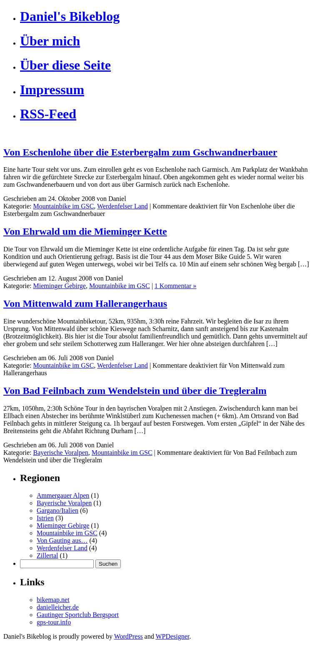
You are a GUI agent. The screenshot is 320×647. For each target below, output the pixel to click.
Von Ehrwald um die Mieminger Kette (85, 231)
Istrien (45, 518)
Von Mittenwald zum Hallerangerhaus (85, 303)
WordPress (128, 636)
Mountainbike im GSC (63, 206)
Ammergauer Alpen (63, 495)
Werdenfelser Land (122, 206)
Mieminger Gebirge (59, 285)
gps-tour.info (54, 622)
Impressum (52, 89)
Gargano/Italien (57, 510)
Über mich (50, 40)
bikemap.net (53, 599)
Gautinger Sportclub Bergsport (78, 614)
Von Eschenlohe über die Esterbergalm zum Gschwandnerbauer (140, 152)
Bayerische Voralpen (60, 452)
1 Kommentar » (175, 285)
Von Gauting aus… (62, 540)
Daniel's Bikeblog (70, 16)
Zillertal (47, 555)
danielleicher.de (58, 607)
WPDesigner (172, 636)
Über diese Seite (65, 65)
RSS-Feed (48, 113)
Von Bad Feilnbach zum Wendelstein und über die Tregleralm (135, 390)
